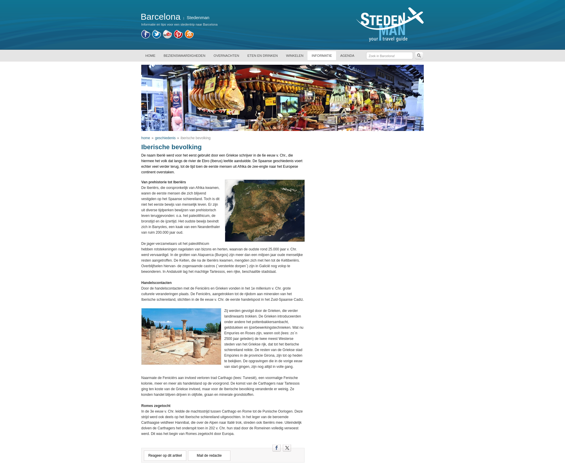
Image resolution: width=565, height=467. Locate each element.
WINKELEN (294, 55)
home (145, 138)
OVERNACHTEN (226, 55)
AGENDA (347, 55)
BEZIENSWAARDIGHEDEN (184, 55)
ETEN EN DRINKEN (262, 55)
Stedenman (198, 17)
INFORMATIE (322, 55)
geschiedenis (165, 138)
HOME (150, 55)
